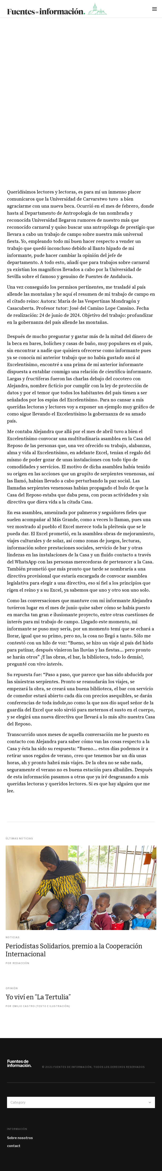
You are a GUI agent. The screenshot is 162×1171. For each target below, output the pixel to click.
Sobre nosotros (20, 1138)
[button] (156, 10)
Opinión (12, 988)
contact (13, 1146)
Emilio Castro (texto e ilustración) (41, 1006)
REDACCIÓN (21, 963)
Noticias (13, 937)
